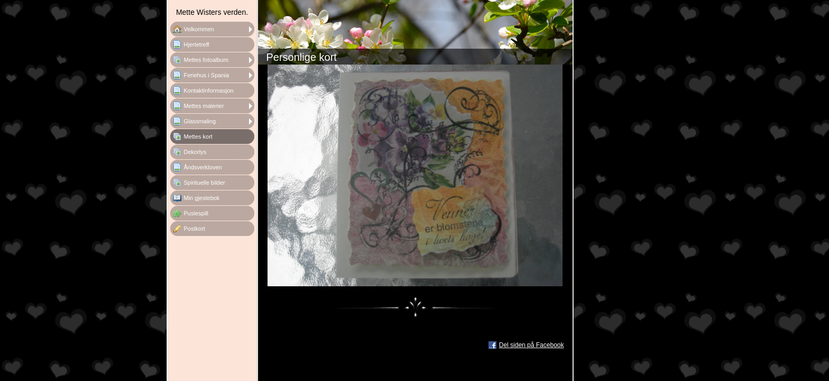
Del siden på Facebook (531, 345)
